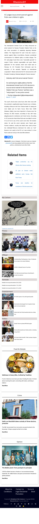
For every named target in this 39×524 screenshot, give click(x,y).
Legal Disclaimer (21, 491)
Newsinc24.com (14, 501)
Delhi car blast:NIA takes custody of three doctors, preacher (19, 422)
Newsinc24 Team (11, 21)
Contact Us (20, 489)
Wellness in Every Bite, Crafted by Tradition (17, 375)
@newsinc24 (9, 143)
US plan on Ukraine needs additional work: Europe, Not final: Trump (24, 174)
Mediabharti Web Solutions (18, 499)
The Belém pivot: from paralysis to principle (17, 467)
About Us (8, 489)
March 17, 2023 (11, 97)
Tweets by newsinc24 (7, 228)
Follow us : (6, 504)
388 (32, 21)
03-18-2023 (23, 21)
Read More (5, 386)
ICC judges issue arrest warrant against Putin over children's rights (18, 15)
